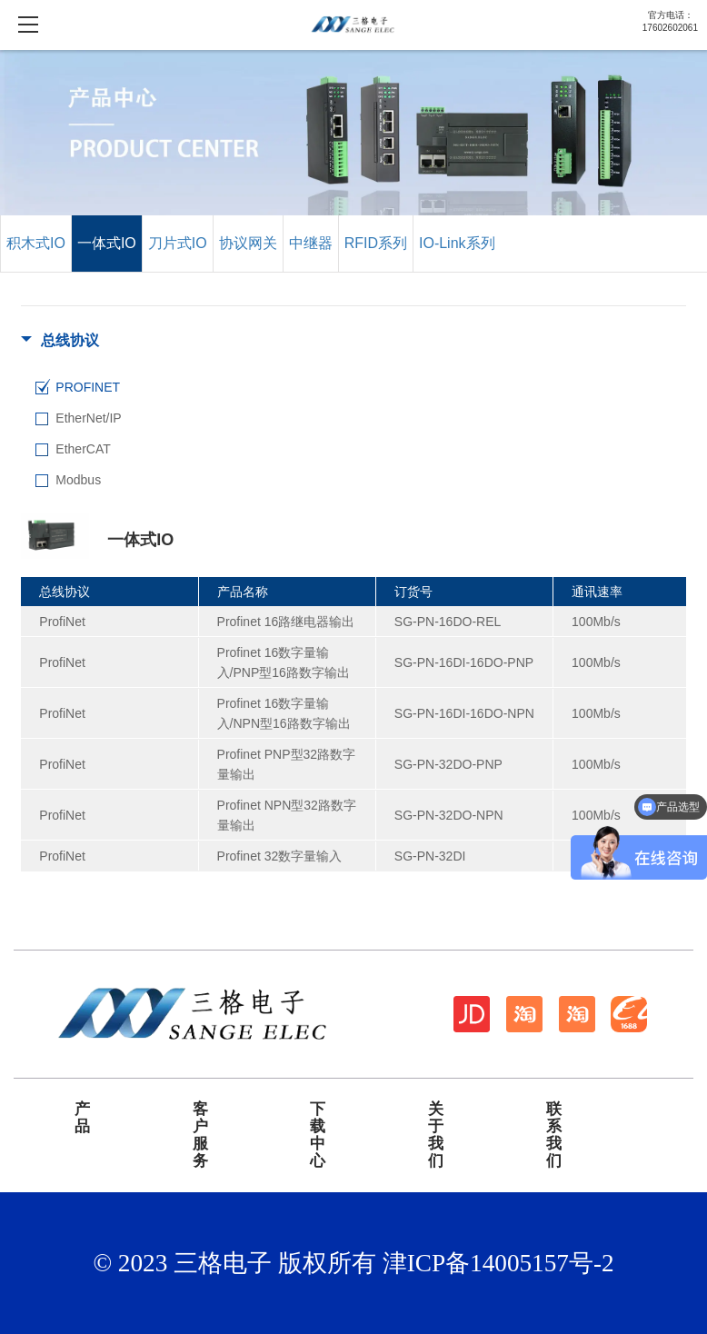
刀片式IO (177, 243)
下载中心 (317, 1135)
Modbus (78, 480)
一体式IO (106, 243)
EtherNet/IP (88, 418)
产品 (82, 1118)
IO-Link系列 (457, 243)
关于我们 (435, 1135)
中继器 (311, 243)
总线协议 (70, 340)
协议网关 (248, 243)
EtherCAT (82, 449)
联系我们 (554, 1135)
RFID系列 (375, 243)
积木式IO (35, 243)
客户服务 (200, 1135)
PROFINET (87, 387)
